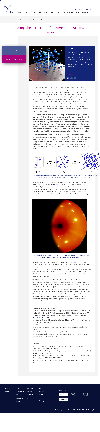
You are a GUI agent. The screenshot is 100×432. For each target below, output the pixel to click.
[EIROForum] (63, 394)
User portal (19, 392)
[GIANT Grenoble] (84, 394)
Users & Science (31, 12)
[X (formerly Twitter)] (71, 78)
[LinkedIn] (68, 78)
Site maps (30, 388)
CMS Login (42, 401)
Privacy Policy (8, 388)
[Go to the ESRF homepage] (7, 9)
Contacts (29, 392)
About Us (21, 12)
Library (18, 388)
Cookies (7, 392)
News (14, 12)
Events (77, 12)
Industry (53, 12)
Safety (18, 395)
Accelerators (43, 12)
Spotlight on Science (23, 20)
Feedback (41, 392)
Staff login (19, 398)
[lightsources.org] (63, 399)
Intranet (18, 401)
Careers (85, 12)
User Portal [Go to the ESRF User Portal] (78, 9)
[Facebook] (75, 78)
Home (6, 20)
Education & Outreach (65, 12)
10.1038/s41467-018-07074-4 (43, 317)
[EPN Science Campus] (73, 394)
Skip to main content (6, 1)
